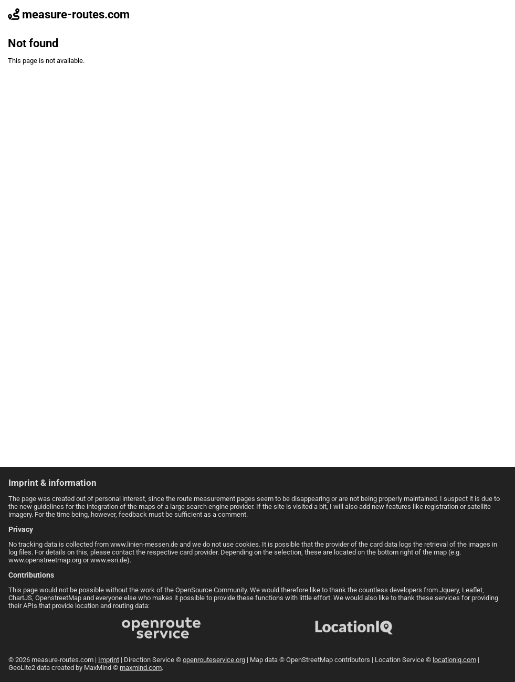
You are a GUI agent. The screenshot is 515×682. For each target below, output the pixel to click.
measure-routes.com (69, 14)
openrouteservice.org (214, 660)
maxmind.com (141, 668)
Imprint (108, 660)
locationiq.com (454, 660)
